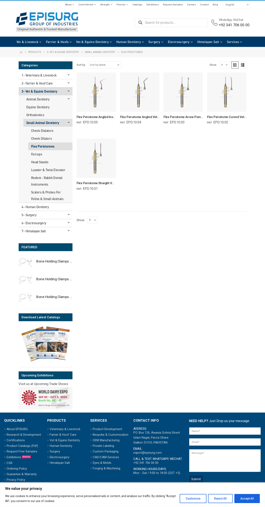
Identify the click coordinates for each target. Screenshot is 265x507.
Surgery (150, 42)
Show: (213, 64)
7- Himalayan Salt (34, 231)
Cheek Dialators (42, 130)
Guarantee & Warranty (22, 474)
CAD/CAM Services (106, 457)
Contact (204, 4)
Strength (105, 4)
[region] (132, 494)
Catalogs (137, 4)
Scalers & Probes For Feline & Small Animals (47, 195)
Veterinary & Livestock (65, 429)
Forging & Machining (106, 468)
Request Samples (173, 4)
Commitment (85, 4)
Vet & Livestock (23, 42)
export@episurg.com (147, 453)
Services (229, 42)
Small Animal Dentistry (42, 123)
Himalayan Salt (204, 42)
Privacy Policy (16, 480)
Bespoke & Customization (110, 435)
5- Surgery (29, 215)
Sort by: (81, 64)
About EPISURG (17, 429)
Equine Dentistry (37, 107)
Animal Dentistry (37, 99)
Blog (215, 4)
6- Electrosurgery (34, 223)
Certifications (16, 440)
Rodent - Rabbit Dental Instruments (46, 181)
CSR (9, 463)
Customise (193, 498)
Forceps (36, 154)
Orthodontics (35, 115)
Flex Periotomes (42, 146)
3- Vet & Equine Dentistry (39, 91)
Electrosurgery (175, 42)
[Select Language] (237, 4)
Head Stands (39, 162)
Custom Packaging (105, 451)
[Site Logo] (47, 22)
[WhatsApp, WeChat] (230, 22)
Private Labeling (103, 446)
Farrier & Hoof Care (63, 435)
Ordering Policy (17, 468)
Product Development (107, 429)
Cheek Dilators (41, 138)
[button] (234, 64)
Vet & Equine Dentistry (88, 42)
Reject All (220, 498)
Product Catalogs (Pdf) (22, 446)
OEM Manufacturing (106, 440)
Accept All (247, 498)
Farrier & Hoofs (53, 42)
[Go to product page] (26, 262)
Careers (191, 4)
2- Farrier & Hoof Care (37, 83)
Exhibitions (153, 4)
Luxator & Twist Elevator (48, 170)
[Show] (224, 64)
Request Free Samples (22, 451)
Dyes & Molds (102, 463)
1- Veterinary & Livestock (39, 75)
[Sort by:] (104, 64)
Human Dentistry (124, 42)
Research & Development (24, 435)
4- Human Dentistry (35, 207)
